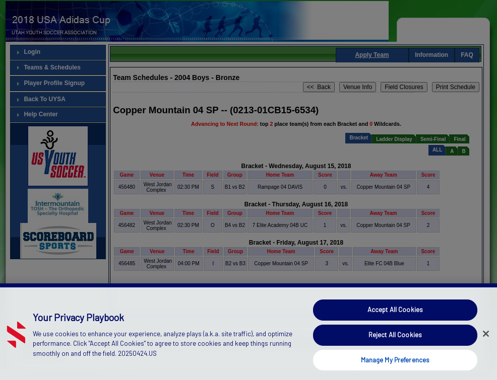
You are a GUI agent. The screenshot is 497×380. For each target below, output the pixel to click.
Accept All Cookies (395, 328)
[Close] (486, 352)
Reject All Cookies (395, 352)
